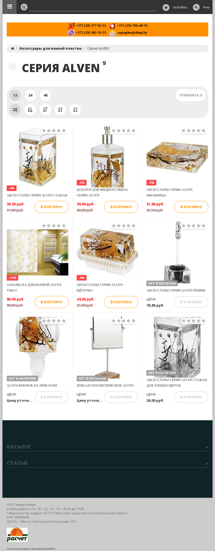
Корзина (180, 7)
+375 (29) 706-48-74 (128, 25)
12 (15, 95)
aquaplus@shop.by (128, 32)
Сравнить (190, 95)
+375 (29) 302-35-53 (87, 32)
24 (30, 95)
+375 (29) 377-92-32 (87, 25)
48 (45, 95)
